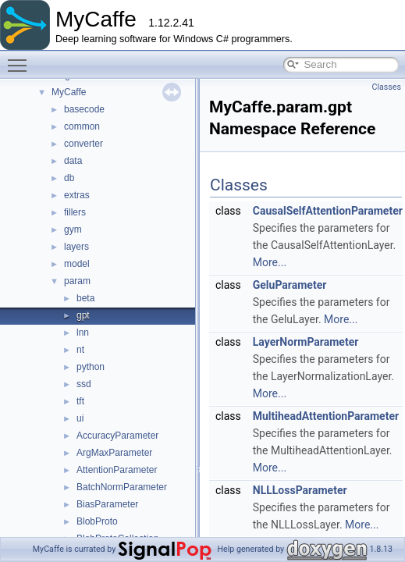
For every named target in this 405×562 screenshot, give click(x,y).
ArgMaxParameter (114, 452)
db (69, 178)
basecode (84, 109)
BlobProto (97, 521)
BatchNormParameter (121, 487)
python (90, 366)
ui (79, 418)
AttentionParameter (116, 469)
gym (73, 229)
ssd (83, 384)
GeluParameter (290, 285)
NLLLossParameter (300, 490)
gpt (83, 315)
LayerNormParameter (306, 342)
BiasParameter (107, 504)
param (77, 281)
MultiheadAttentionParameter (326, 416)
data (73, 160)
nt (80, 349)
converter (83, 143)
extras (77, 195)
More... (269, 262)
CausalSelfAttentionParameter (328, 211)
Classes (386, 87)
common (82, 126)
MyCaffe (69, 92)
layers (76, 246)
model (77, 263)
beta (85, 298)
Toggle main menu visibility (21, 58)
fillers (75, 212)
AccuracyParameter (117, 435)
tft (80, 401)
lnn (82, 332)
